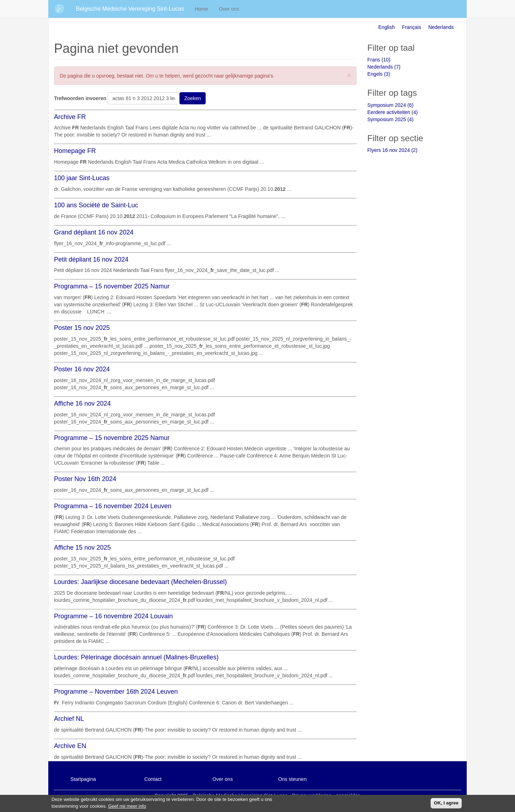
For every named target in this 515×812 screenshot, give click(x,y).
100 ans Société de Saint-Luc (96, 205)
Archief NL (69, 718)
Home (201, 9)
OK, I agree (446, 804)
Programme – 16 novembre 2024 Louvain (113, 616)
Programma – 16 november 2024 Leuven (112, 506)
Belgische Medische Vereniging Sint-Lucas (130, 9)
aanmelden (348, 795)
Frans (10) (379, 60)
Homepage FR (75, 150)
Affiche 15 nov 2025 (82, 547)
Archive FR (70, 116)
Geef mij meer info (127, 807)
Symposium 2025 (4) (390, 119)
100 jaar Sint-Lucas (81, 178)
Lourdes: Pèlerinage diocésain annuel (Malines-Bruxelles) (136, 657)
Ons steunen (292, 779)
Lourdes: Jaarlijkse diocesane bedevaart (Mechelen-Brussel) (140, 581)
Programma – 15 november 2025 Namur (112, 286)
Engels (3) (378, 74)
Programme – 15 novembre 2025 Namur (112, 437)
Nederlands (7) (384, 67)
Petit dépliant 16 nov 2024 (91, 259)
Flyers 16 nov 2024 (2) (392, 150)
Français (411, 27)
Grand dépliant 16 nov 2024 (93, 232)
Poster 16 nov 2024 (82, 369)
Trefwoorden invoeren (80, 98)
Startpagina (83, 779)
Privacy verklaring (311, 795)
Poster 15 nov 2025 (82, 327)
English (386, 27)
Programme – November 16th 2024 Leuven (116, 691)
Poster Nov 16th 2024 (85, 478)
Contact (152, 779)
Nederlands (441, 27)
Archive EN (70, 745)
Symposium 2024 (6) (390, 105)
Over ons (229, 9)
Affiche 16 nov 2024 (82, 403)
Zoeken (192, 98)
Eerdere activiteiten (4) (392, 112)
